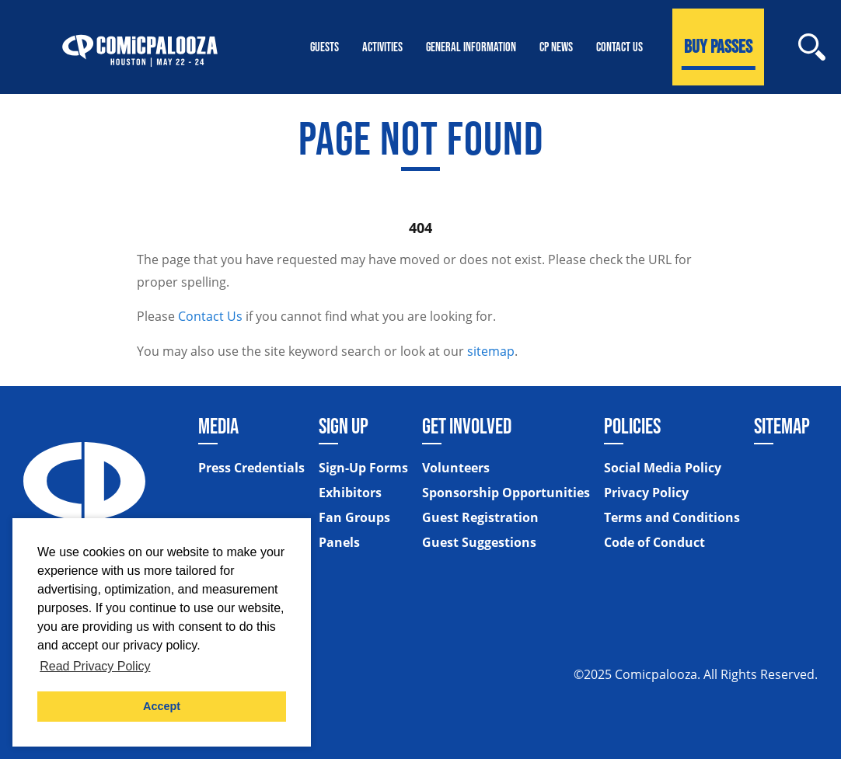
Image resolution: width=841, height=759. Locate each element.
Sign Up (343, 426)
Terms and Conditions (672, 517)
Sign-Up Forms (363, 467)
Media (218, 426)
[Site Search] (812, 47)
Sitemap (782, 426)
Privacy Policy (646, 492)
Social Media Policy (662, 467)
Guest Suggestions (479, 542)
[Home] (140, 47)
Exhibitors (350, 492)
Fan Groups (354, 517)
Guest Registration (480, 517)
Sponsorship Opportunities (506, 492)
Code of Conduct (654, 542)
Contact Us (210, 316)
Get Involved (466, 426)
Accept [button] (161, 706)
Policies (632, 426)
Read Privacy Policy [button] (95, 666)
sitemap (491, 351)
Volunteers (456, 467)
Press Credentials (251, 467)
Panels (339, 542)
